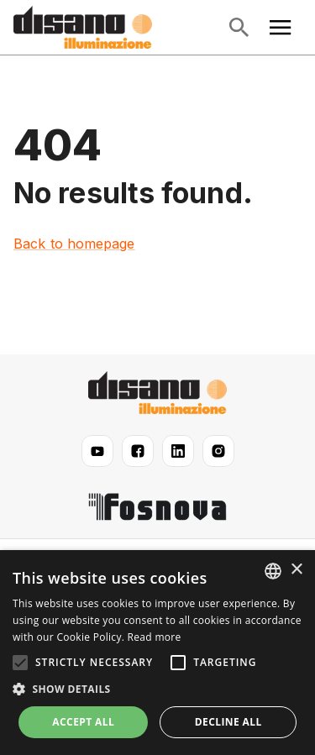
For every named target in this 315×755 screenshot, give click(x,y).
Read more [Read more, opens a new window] (154, 637)
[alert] (157, 652)
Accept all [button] (83, 722)
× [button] (296, 570)
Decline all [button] (228, 722)
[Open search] (239, 28)
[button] (157, 689)
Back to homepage (74, 243)
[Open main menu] (281, 28)
